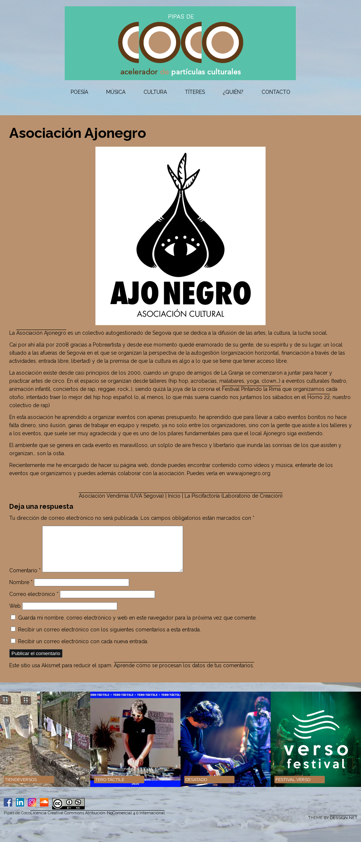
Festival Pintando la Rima (251, 389)
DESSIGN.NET (343, 826)
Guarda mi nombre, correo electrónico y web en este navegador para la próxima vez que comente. (137, 627)
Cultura (155, 92)
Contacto (276, 92)
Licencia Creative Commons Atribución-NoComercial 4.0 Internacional (97, 821)
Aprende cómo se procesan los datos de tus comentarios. (184, 674)
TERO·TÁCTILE (109, 788)
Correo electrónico (33, 603)
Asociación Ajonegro (41, 333)
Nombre (21, 591)
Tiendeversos (21, 788)
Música (115, 92)
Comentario (25, 579)
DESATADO (196, 788)
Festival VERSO (293, 788)
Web (15, 615)
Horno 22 (318, 397)
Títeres (195, 92)
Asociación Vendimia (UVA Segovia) (121, 496)
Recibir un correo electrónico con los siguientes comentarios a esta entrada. (109, 638)
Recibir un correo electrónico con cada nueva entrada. (83, 650)
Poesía (79, 92)
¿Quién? (233, 92)
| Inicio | (174, 496)
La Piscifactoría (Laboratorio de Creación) (234, 496)
